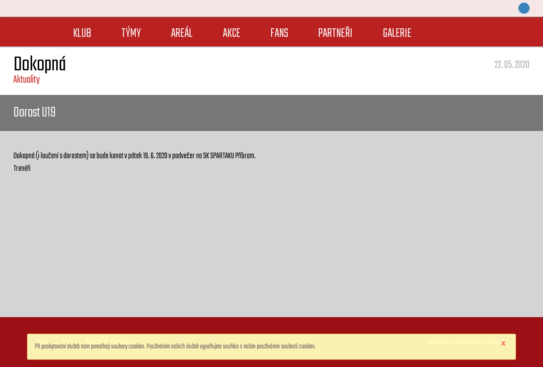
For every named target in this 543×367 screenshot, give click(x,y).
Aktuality (26, 80)
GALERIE (397, 33)
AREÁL (182, 33)
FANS (279, 33)
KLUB (82, 33)
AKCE (231, 33)
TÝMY (131, 33)
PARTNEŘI (335, 33)
